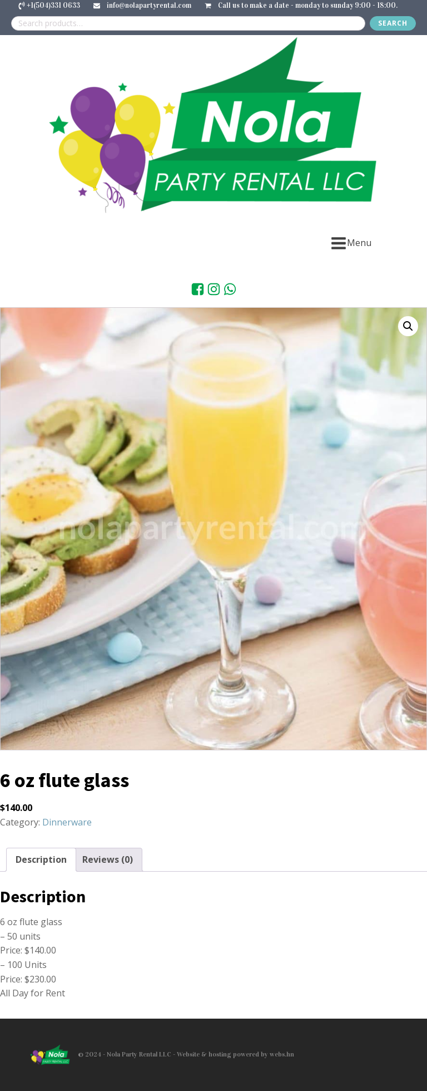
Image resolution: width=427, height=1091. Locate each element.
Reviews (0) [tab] (107, 859)
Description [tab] (41, 859)
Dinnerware (67, 822)
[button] (408, 326)
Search (393, 23)
